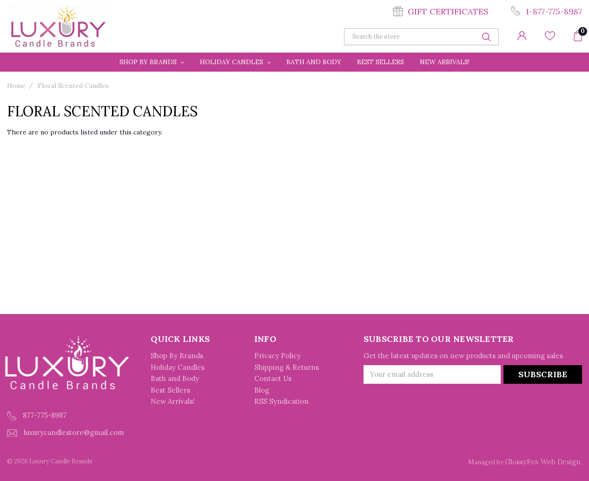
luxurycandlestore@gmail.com (65, 432)
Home (16, 85)
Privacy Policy (277, 355)
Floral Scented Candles (73, 85)
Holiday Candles (235, 62)
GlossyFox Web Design (543, 461)
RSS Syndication (281, 401)
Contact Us (272, 378)
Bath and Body (313, 62)
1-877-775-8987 (554, 11)
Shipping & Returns (286, 367)
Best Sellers (380, 62)
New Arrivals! (445, 62)
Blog (261, 390)
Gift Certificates (448, 11)
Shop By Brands (151, 62)
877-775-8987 (36, 416)
